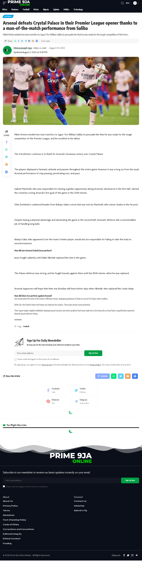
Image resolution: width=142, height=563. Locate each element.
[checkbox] (15, 360)
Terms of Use (47, 365)
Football (8, 16)
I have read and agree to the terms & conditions (38, 360)
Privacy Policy (97, 365)
